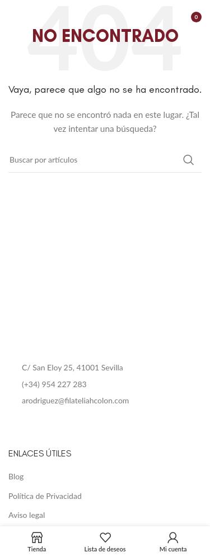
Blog (16, 476)
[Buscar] (105, 160)
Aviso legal (26, 515)
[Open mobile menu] (14, 17)
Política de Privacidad (45, 496)
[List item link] (105, 384)
